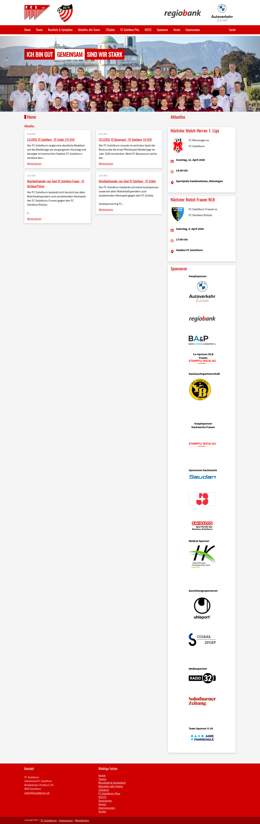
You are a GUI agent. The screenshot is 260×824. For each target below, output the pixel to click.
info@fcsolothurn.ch (37, 793)
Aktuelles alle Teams (89, 30)
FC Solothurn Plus (129, 30)
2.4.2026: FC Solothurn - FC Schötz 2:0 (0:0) (50, 139)
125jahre (110, 30)
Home (27, 30)
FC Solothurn (49, 820)
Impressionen (193, 30)
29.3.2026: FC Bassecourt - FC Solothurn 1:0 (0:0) (125, 139)
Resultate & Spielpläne (60, 30)
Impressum (66, 820)
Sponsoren (162, 30)
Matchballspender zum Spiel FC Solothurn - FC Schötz (127, 181)
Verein (176, 30)
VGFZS (148, 30)
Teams (39, 30)
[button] (19, 74)
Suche (232, 30)
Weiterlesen (34, 163)
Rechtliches (82, 820)
